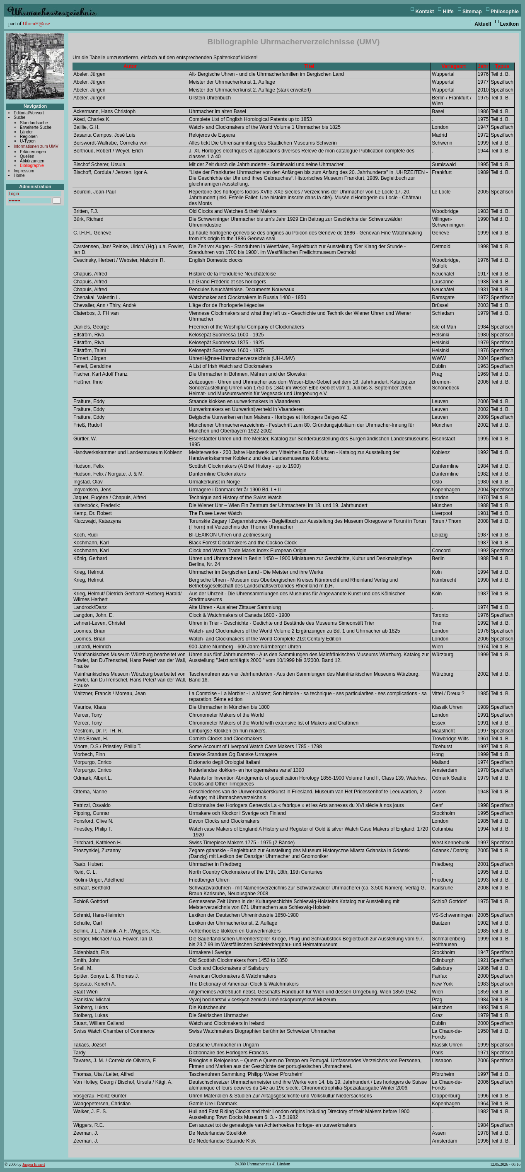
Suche (19, 117)
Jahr (483, 66)
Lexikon (509, 24)
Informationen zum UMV (36, 146)
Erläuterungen (33, 152)
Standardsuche (34, 123)
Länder (26, 132)
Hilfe (448, 11)
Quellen (27, 156)
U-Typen (28, 141)
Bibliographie (32, 165)
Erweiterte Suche (35, 127)
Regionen (29, 136)
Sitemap (472, 11)
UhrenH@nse (36, 24)
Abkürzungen (32, 161)
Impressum (24, 171)
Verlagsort (454, 66)
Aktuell (482, 24)
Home (19, 175)
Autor (130, 66)
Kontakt (425, 11)
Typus (502, 66)
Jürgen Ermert (33, 1164)
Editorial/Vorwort (29, 113)
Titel (309, 66)
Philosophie (505, 11)
